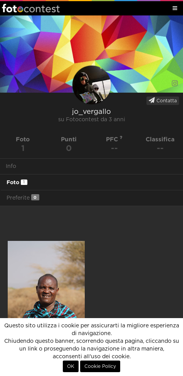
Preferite (23, 197)
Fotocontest (31, 8)
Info (11, 166)
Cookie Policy (100, 366)
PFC (114, 139)
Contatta (163, 100)
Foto (17, 182)
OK (70, 366)
